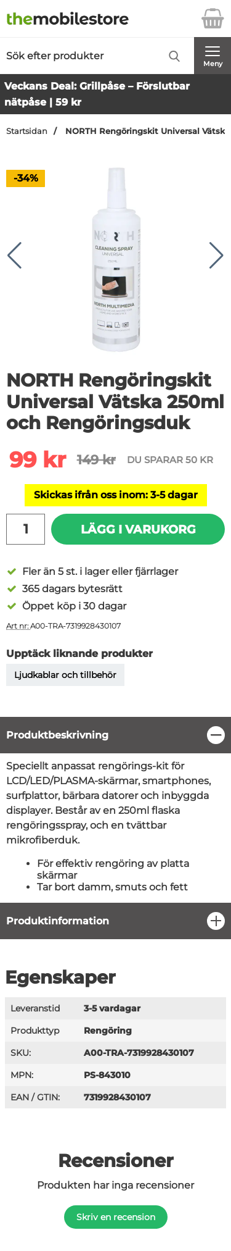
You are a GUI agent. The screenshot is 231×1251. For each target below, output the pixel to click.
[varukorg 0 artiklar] (212, 18)
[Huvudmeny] (212, 55)
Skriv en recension (115, 1217)
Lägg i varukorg (138, 529)
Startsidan (26, 131)
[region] (115, 735)
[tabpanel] (115, 809)
